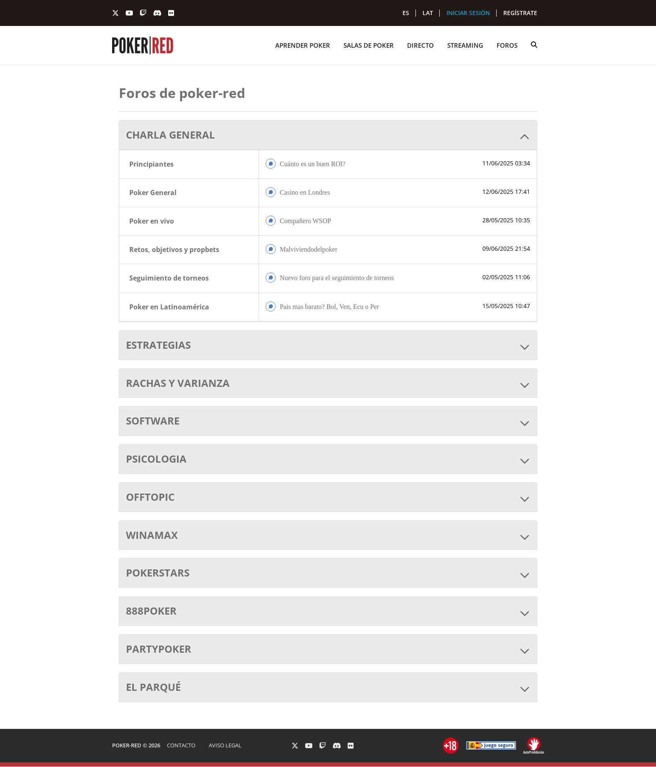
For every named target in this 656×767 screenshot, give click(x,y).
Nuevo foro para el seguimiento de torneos (337, 277)
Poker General (153, 192)
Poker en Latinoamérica (169, 306)
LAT (428, 13)
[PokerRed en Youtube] (129, 13)
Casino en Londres (305, 192)
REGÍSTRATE (520, 13)
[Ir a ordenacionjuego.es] (451, 745)
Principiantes (151, 164)
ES (405, 13)
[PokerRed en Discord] (157, 13)
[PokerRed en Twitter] (115, 13)
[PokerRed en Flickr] (171, 13)
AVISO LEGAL (225, 745)
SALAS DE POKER (368, 45)
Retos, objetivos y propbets (174, 249)
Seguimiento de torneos (169, 278)
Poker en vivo (151, 221)
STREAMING (465, 45)
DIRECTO (420, 45)
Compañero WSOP (305, 220)
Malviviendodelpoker (309, 249)
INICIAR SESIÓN (468, 13)
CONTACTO (181, 745)
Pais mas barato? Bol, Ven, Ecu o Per (329, 306)
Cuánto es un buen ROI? (313, 163)
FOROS (507, 45)
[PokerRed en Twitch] (143, 13)
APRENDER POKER (302, 45)
